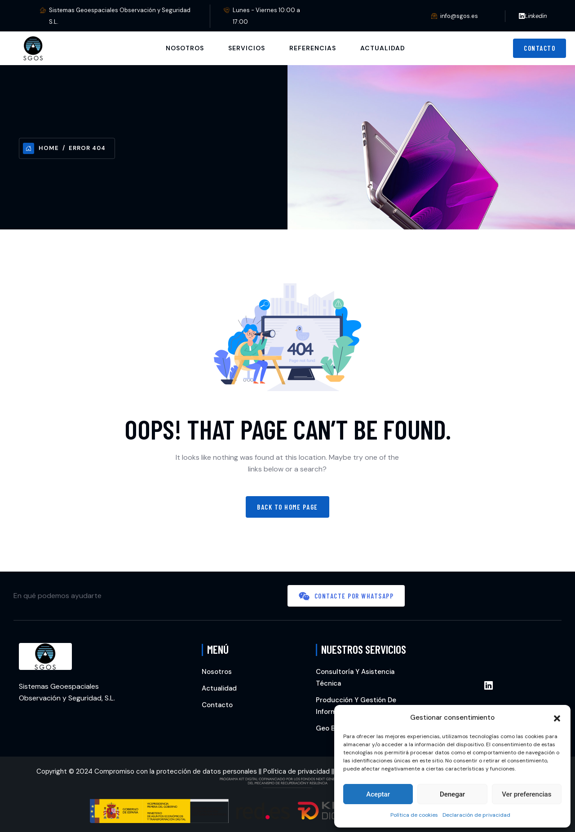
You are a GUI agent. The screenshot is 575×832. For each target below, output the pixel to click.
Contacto (217, 704)
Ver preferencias (526, 794)
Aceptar (378, 794)
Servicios (246, 48)
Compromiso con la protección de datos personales (175, 771)
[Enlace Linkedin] (488, 685)
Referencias (312, 48)
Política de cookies (414, 815)
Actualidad (382, 48)
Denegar (452, 794)
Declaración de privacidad (476, 815)
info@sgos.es (459, 16)
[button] (557, 717)
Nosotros (185, 48)
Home (41, 148)
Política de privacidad (296, 771)
